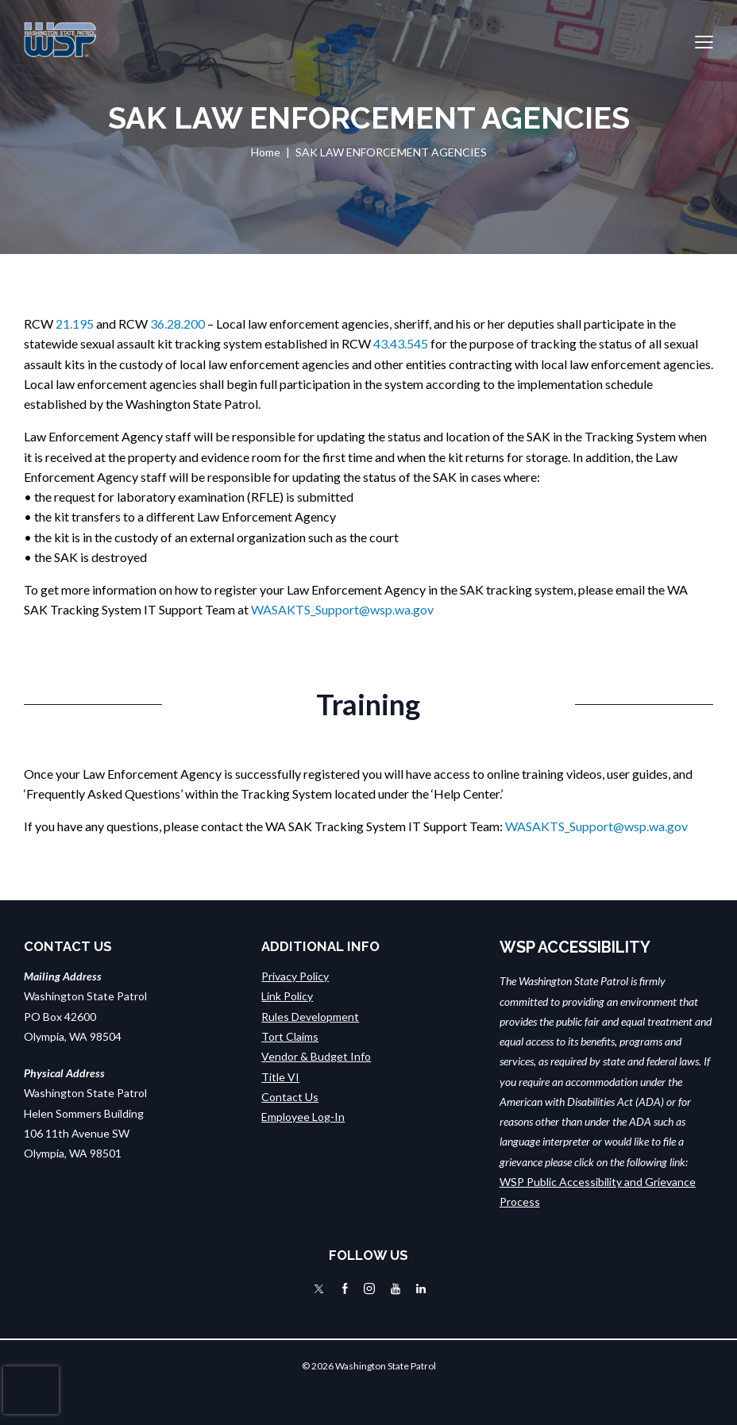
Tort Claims (289, 1036)
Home (265, 152)
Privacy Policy (295, 976)
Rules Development (310, 1016)
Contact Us (289, 1096)
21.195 (75, 323)
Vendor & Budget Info (316, 1056)
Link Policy (287, 996)
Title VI (280, 1077)
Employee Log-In (303, 1116)
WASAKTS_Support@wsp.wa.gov (342, 609)
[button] (704, 40)
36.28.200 (177, 323)
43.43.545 (400, 343)
